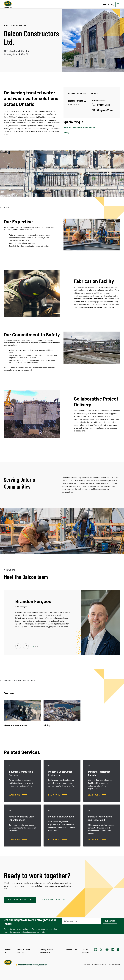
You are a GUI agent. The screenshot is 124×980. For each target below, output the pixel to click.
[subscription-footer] (110, 921)
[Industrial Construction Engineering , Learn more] (57, 795)
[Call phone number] (101, 105)
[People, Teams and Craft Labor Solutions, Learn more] (18, 840)
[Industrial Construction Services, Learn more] (18, 795)
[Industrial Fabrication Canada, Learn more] (97, 795)
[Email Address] (81, 921)
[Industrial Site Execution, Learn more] (57, 840)
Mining (66, 132)
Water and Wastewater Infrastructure (79, 127)
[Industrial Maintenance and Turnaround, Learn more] (97, 840)
